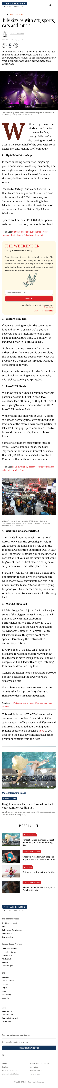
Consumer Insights (9, 948)
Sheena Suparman (17, 34)
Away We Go (7, 933)
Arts (3, 926)
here (41, 730)
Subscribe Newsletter (29, 1048)
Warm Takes (6, 1021)
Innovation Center (9, 952)
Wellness (5, 977)
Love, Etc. (5, 998)
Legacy (4, 988)
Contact (5, 1067)
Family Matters (8, 981)
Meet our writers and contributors (16, 1034)
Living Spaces (7, 955)
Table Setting (7, 1011)
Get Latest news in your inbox (15, 1042)
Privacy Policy (48, 307)
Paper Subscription (9, 1070)
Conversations (7, 937)
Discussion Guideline (10, 1074)
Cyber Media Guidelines (39, 1063)
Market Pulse (7, 959)
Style (4, 1008)
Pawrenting (6, 994)
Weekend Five (16, 15)
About (4, 1063)
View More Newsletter (43, 310)
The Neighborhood (9, 923)
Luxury (4, 991)
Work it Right (7, 966)
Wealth (5, 962)
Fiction (5, 984)
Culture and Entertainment (12, 930)
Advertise (34, 1067)
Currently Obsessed (10, 1018)
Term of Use (35, 1074)
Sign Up (28, 299)
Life (4, 15)
